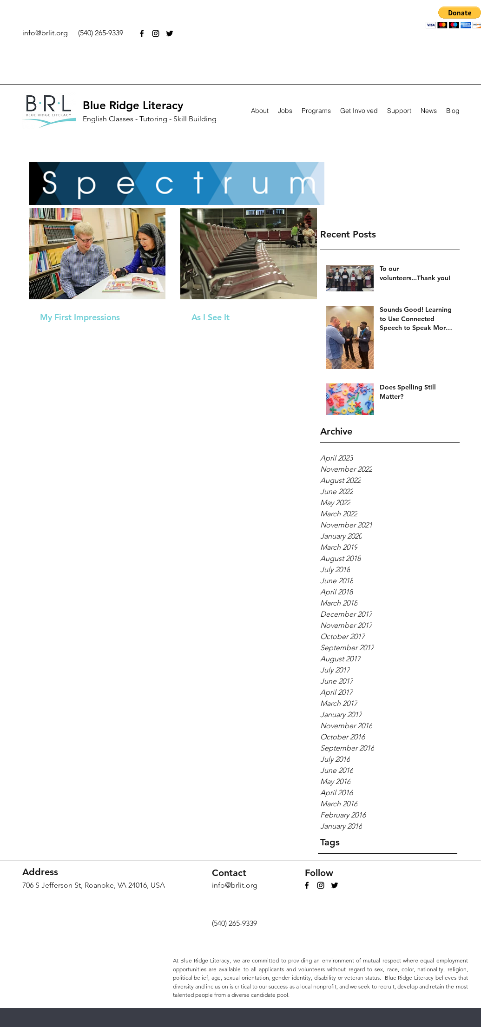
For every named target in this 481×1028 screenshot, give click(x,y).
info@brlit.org (45, 32)
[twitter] (169, 33)
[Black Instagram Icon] (155, 33)
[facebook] (141, 33)
